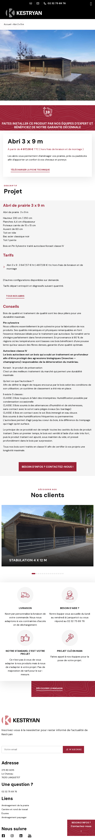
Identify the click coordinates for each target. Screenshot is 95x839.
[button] (3, 65)
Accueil (7, 24)
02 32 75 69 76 (9, 791)
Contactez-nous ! (81, 827)
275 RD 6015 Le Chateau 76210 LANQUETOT (11, 774)
